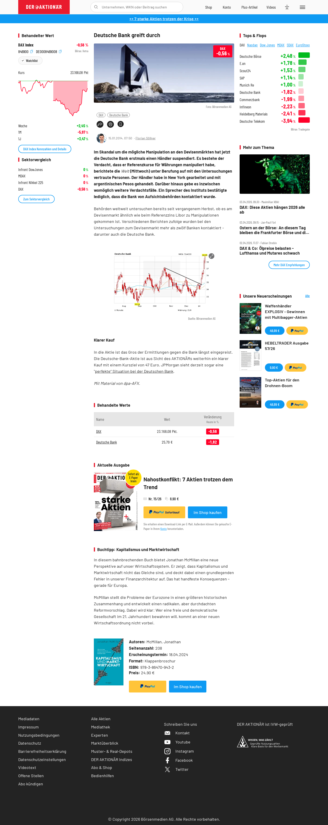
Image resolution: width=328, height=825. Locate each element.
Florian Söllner (146, 138)
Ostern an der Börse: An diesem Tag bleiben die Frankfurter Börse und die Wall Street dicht (274, 230)
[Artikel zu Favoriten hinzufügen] (121, 124)
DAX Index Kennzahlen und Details (44, 149)
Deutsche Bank (118, 115)
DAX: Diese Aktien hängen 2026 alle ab (272, 209)
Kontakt (177, 732)
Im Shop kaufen (208, 512)
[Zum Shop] (209, 7)
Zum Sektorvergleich (36, 199)
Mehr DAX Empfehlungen (289, 265)
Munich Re (247, 85)
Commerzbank (250, 99)
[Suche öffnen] (96, 7)
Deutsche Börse (250, 56)
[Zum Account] (227, 7)
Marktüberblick (104, 743)
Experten (99, 735)
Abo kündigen (30, 783)
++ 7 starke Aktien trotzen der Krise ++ (164, 18)
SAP (242, 78)
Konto (163, 529)
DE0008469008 (49, 51)
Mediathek (100, 726)
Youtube (177, 741)
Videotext (27, 767)
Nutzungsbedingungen (38, 735)
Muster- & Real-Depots (111, 751)
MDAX (280, 44)
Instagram (179, 750)
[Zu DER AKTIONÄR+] (249, 7)
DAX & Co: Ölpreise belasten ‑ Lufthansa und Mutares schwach (270, 250)
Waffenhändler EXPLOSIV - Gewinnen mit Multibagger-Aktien (286, 311)
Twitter (176, 769)
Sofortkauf (164, 512)
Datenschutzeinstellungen (42, 759)
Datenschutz (29, 743)
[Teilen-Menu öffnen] (100, 124)
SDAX (290, 44)
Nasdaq (252, 44)
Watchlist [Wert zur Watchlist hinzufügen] (32, 60)
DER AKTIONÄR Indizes (111, 759)
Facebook (178, 760)
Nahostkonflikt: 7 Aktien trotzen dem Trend (188, 483)
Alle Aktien (100, 718)
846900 (25, 51)
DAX (101, 115)
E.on (243, 63)
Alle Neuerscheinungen (302, 296)
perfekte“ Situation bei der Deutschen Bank (134, 371)
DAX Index (25, 45)
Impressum (28, 726)
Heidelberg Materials (254, 114)
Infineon (245, 107)
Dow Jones (267, 44)
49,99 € (274, 330)
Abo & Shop (101, 767)
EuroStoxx (303, 44)
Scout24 (245, 70)
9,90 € (274, 367)
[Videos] (271, 7)
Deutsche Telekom (252, 121)
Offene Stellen (31, 775)
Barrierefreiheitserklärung (42, 751)
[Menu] (302, 7)
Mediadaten (28, 718)
